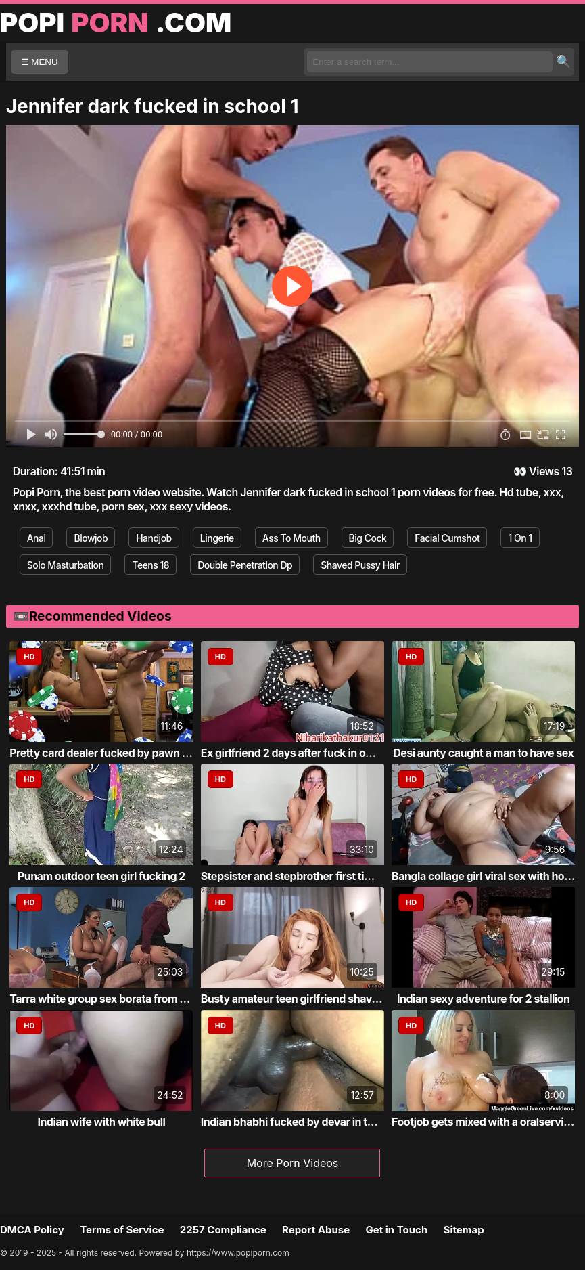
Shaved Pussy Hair (360, 565)
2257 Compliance (223, 1229)
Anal (36, 538)
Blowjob (91, 538)
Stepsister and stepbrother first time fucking (310, 876)
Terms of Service (122, 1229)
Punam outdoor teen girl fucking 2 (101, 876)
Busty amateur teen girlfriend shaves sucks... (313, 998)
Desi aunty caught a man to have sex (483, 753)
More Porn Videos (293, 1163)
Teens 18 (150, 565)
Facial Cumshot (447, 538)
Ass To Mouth (291, 538)
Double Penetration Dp (244, 565)
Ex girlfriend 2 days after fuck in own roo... (305, 753)
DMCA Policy (32, 1229)
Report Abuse (316, 1229)
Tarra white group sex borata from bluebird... (119, 998)
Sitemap (464, 1229)
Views (544, 471)
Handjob (154, 538)
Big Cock (368, 538)
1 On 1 (520, 538)
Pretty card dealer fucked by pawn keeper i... (120, 753)
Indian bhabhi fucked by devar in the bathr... (309, 1122)
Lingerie (217, 538)
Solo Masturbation (65, 565)
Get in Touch (396, 1229)
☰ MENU (39, 62)
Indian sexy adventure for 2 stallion (483, 998)
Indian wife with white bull (101, 1122)
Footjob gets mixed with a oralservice (484, 1122)
